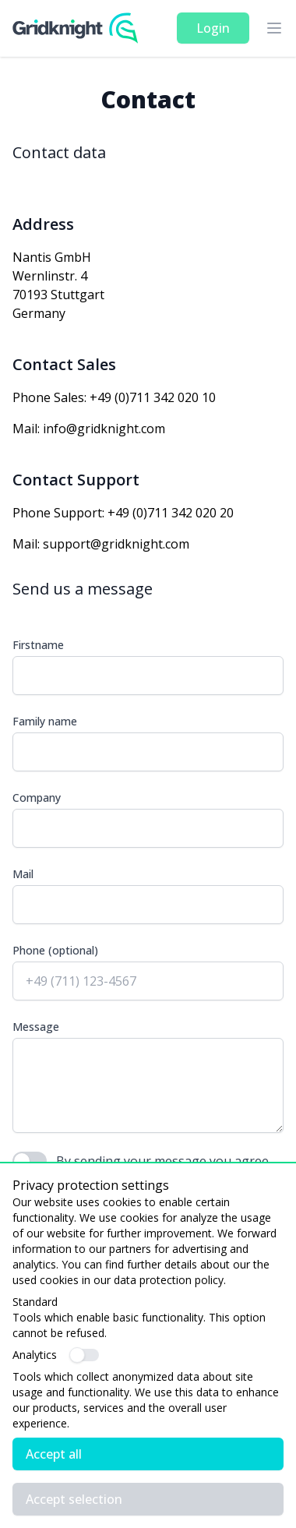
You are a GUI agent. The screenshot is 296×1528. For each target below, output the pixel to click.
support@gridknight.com (116, 543)
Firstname (38, 644)
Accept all (54, 1454)
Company (36, 797)
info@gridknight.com (104, 428)
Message (35, 1026)
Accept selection (74, 1499)
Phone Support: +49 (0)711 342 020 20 (123, 512)
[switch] (84, 1355)
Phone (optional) (55, 950)
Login (213, 28)
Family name (44, 721)
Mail (22, 873)
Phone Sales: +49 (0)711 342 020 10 (114, 397)
